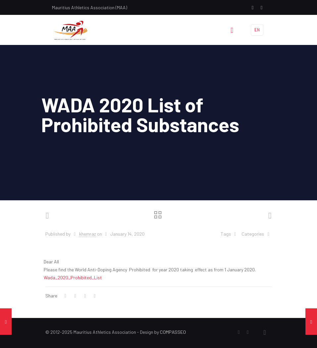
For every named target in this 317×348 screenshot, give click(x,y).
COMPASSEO (173, 332)
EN (257, 29)
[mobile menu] (232, 29)
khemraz (87, 234)
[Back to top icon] (265, 332)
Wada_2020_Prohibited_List (73, 277)
